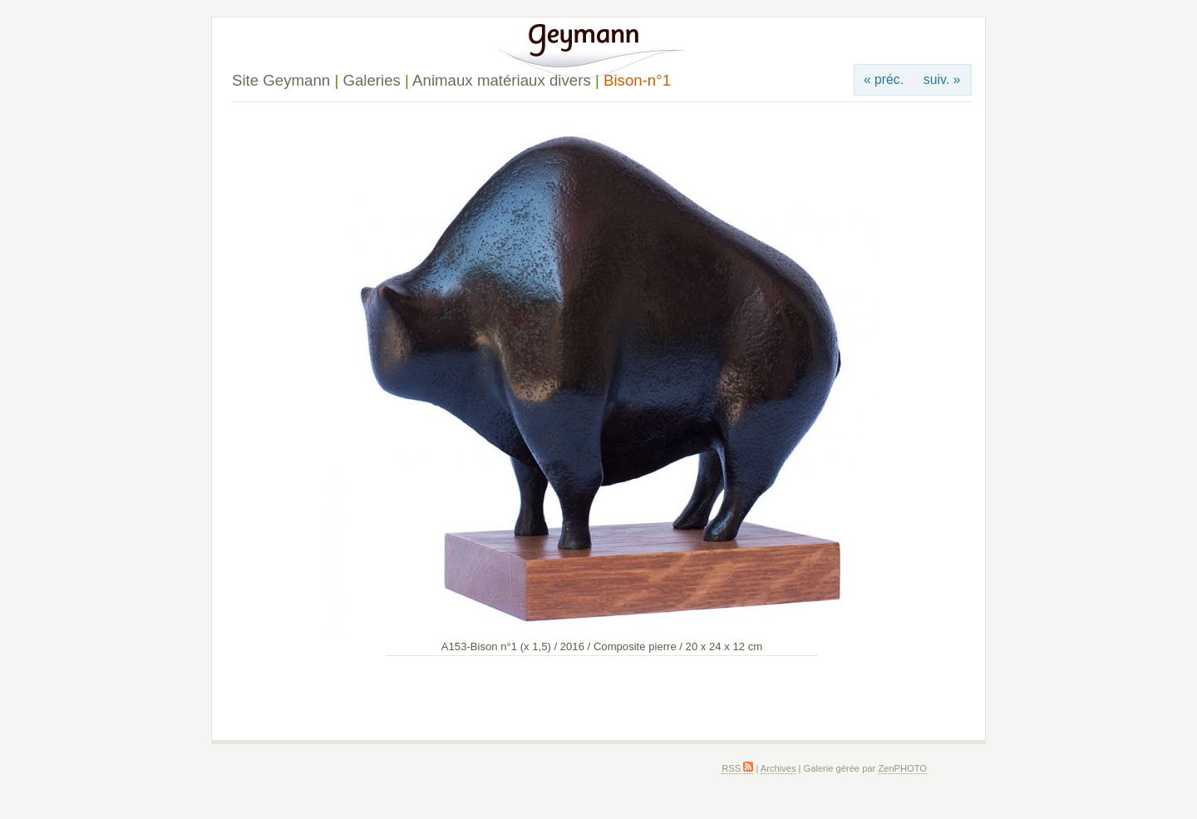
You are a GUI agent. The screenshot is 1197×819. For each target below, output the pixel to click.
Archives (778, 768)
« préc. (884, 79)
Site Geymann (281, 80)
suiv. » (942, 79)
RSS (737, 768)
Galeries (371, 80)
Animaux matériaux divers (501, 80)
